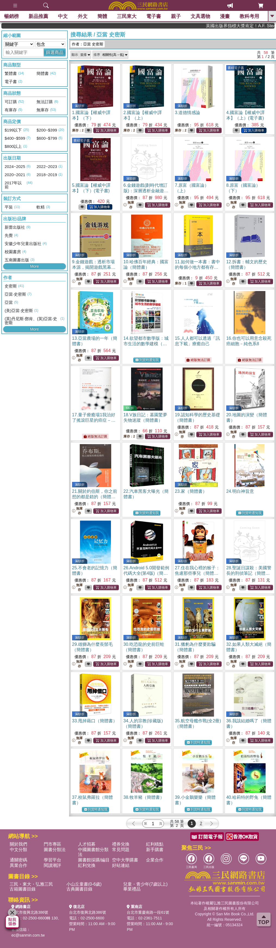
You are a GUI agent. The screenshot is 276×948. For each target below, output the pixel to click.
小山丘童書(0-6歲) (84, 884)
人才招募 (86, 844)
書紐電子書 (236, 68)
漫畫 (225, 16)
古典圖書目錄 (79, 889)
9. (94, 267)
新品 (38, 16)
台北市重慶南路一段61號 (148, 912)
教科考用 (249, 16)
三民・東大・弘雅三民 (31, 884)
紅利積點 (154, 844)
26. (146, 573)
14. (146, 343)
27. (197, 573)
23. (191, 491)
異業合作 (18, 865)
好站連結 (120, 865)
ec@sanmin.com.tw (28, 935)
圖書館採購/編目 (94, 860)
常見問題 (120, 849)
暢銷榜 (11, 16)
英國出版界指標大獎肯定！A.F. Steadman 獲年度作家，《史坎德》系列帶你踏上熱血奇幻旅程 (252, 25)
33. (94, 720)
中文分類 (18, 849)
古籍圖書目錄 (23, 889)
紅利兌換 (86, 865)
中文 (63, 16)
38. (143, 797)
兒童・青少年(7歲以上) (145, 884)
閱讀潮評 (52, 865)
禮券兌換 (120, 844)
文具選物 (200, 16)
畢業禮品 (132, 889)
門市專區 (52, 844)
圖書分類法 (55, 849)
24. (240, 491)
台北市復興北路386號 (29, 912)
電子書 (154, 16)
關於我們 (18, 844)
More (34, 266)
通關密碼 (18, 860)
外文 (83, 16)
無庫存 (128, 205)
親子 (176, 16)
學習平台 (52, 860)
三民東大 (127, 16)
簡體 (102, 16)
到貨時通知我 (147, 360)
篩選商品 (54, 52)
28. (248, 573)
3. (187, 112)
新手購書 (154, 849)
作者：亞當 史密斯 (87, 44)
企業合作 (154, 860)
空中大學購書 (125, 860)
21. (94, 496)
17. (94, 420)
